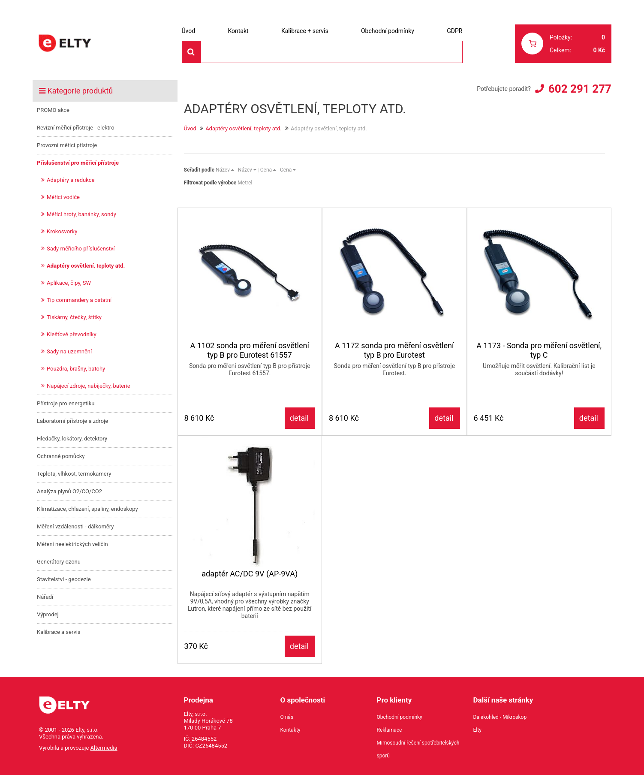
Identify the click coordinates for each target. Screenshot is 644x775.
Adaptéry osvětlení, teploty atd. (86, 265)
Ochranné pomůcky (60, 456)
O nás (287, 717)
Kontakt (238, 30)
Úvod (189, 30)
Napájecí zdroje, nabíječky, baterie (88, 386)
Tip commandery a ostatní (79, 300)
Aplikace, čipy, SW (69, 283)
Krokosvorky (62, 231)
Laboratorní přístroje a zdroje (72, 421)
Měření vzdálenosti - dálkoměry (75, 526)
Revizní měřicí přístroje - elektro (75, 127)
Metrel (245, 183)
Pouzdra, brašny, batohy (76, 368)
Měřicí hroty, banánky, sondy (81, 214)
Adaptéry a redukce (70, 180)
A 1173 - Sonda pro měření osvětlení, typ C (539, 350)
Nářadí (45, 597)
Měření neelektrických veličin (72, 544)
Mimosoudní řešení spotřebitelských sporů (418, 749)
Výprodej (48, 614)
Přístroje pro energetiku (66, 403)
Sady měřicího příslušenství (80, 248)
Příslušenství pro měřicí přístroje (78, 163)
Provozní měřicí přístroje (67, 145)
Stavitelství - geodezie (64, 579)
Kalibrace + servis (304, 30)
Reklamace (389, 730)
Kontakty (290, 730)
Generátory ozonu (59, 561)
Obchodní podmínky (387, 30)
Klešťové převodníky (71, 334)
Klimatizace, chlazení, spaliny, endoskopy (87, 509)
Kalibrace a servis (59, 632)
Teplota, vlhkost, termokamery (74, 473)
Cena (268, 170)
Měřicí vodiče (63, 197)
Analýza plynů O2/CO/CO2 (69, 491)
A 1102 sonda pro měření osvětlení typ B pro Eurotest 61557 (249, 350)
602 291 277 (579, 88)
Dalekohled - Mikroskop (500, 717)
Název (225, 170)
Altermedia (103, 748)
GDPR (454, 30)
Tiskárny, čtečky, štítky (74, 317)
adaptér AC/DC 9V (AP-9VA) (250, 573)
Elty (477, 730)
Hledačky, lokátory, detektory (72, 438)
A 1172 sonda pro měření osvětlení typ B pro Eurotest (394, 350)
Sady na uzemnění (69, 351)
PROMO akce (53, 110)
